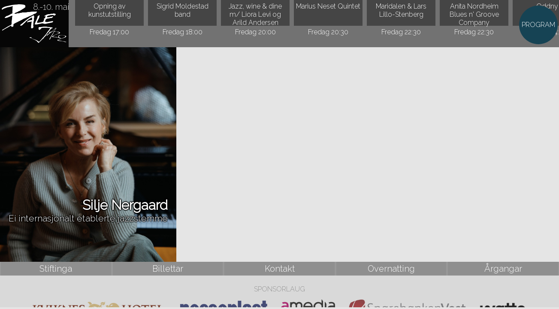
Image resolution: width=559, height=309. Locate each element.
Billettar (167, 269)
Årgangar (503, 269)
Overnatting (391, 269)
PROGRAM (538, 25)
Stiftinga (55, 269)
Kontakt (280, 269)
